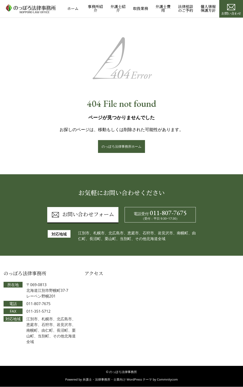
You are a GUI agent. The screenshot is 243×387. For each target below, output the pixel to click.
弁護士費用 (163, 8)
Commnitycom (167, 380)
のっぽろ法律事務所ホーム (121, 146)
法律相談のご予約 (185, 8)
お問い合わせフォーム (82, 215)
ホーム (73, 8)
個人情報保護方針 (208, 8)
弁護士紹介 (118, 8)
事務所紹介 (95, 8)
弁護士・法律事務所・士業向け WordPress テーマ (117, 380)
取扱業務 (140, 8)
